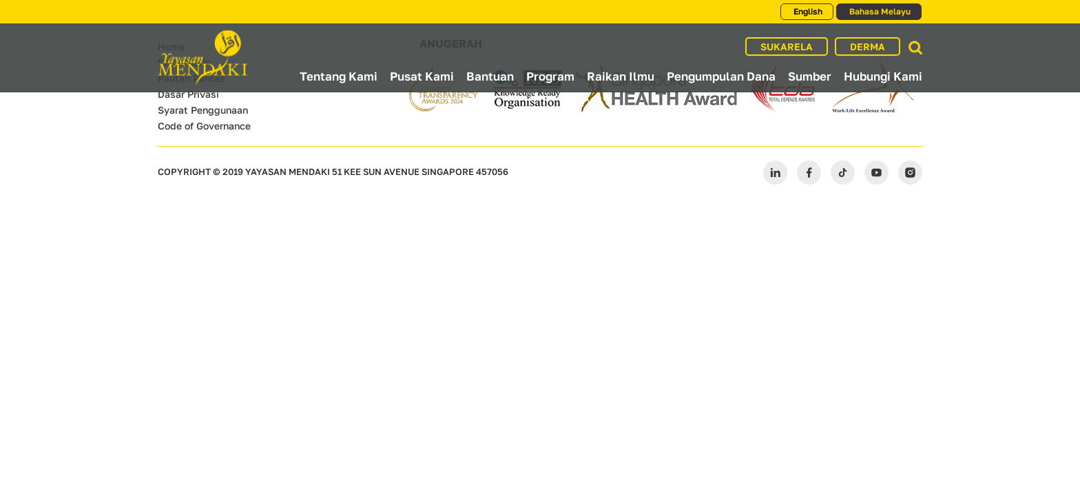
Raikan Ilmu (620, 76)
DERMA (867, 46)
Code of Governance (204, 126)
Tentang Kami (338, 76)
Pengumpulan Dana (721, 76)
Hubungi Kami (883, 76)
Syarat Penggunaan (203, 110)
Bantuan (490, 76)
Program (550, 76)
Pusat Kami (422, 76)
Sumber (809, 76)
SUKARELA (786, 46)
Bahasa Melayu (879, 11)
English (806, 11)
